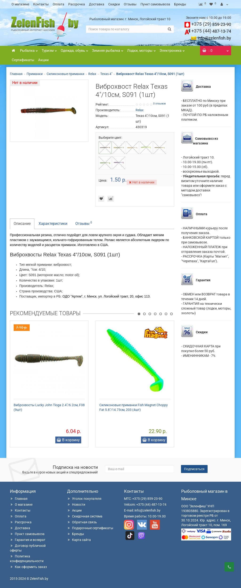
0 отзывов (159, 103)
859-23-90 (211, 24)
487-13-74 (211, 31)
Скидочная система (84, 516)
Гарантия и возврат (27, 540)
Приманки (35, 74)
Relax (92, 74)
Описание (22, 223)
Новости (76, 504)
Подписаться (194, 469)
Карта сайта (79, 540)
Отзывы (130, 4)
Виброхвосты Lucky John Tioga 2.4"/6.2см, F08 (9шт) (49, 407)
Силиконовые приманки (65, 74)
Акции (43, 60)
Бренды (180, 4)
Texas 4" (106, 74)
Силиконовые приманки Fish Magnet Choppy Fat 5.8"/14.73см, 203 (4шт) (133, 407)
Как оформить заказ (28, 567)
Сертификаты (23, 60)
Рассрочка (76, 4)
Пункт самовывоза (155, 4)
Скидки (114, 4)
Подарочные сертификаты (90, 528)
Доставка (96, 4)
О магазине (20, 4)
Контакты (41, 4)
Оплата (58, 4)
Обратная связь (82, 522)
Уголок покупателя (84, 499)
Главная (16, 74)
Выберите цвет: (110, 137)
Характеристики (53, 223)
